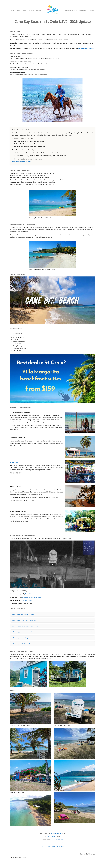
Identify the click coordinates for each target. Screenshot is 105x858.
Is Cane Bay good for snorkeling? (22, 632)
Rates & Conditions (70, 10)
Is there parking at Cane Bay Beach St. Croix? (25, 626)
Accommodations (35, 10)
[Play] (52, 300)
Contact (92, 10)
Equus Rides (29, 594)
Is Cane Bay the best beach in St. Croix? (24, 620)
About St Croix (21, 10)
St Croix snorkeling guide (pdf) (31, 597)
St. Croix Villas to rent (56, 840)
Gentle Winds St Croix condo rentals (52, 846)
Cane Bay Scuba (27, 600)
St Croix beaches (56, 833)
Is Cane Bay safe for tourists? (21, 644)
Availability (83, 10)
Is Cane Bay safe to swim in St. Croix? (23, 614)
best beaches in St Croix (86, 48)
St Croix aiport (52, 836)
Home (12, 10)
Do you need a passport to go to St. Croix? (52, 843)
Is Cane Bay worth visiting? (20, 638)
